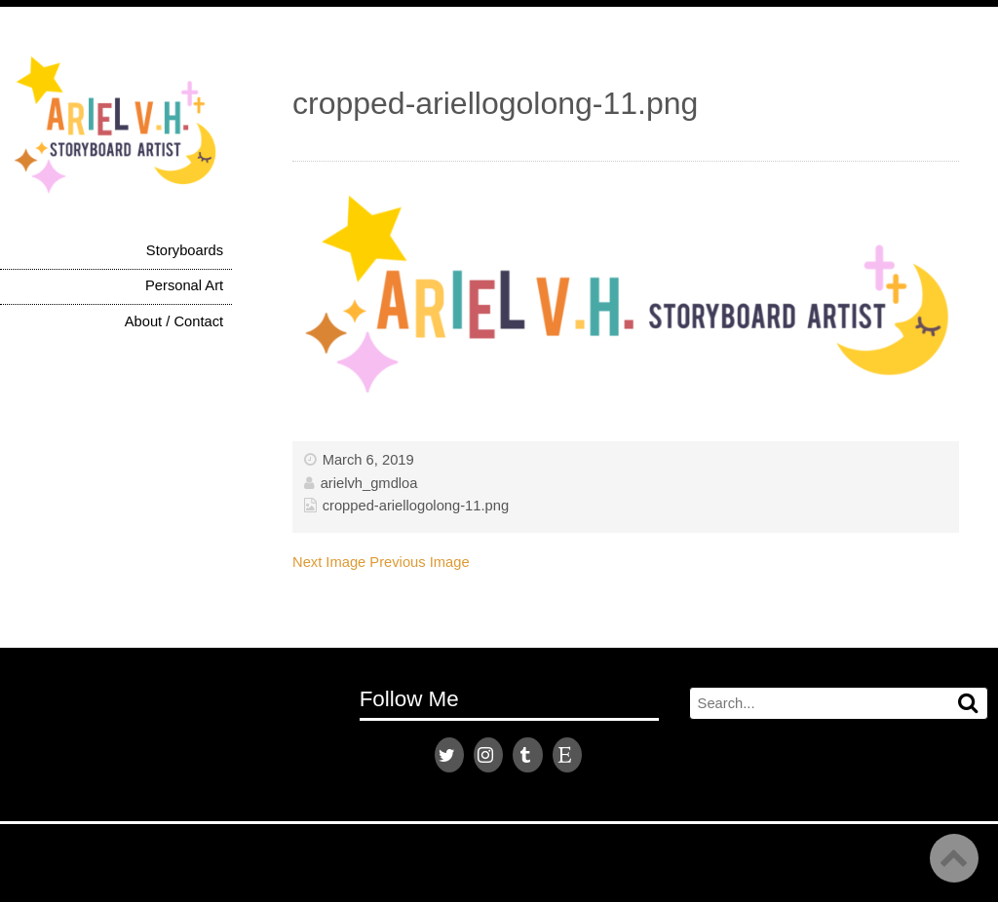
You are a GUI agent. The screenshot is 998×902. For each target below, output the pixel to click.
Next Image (328, 562)
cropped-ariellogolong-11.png (416, 505)
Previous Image (419, 562)
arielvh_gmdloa (369, 483)
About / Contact (174, 321)
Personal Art (184, 285)
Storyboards (184, 250)
